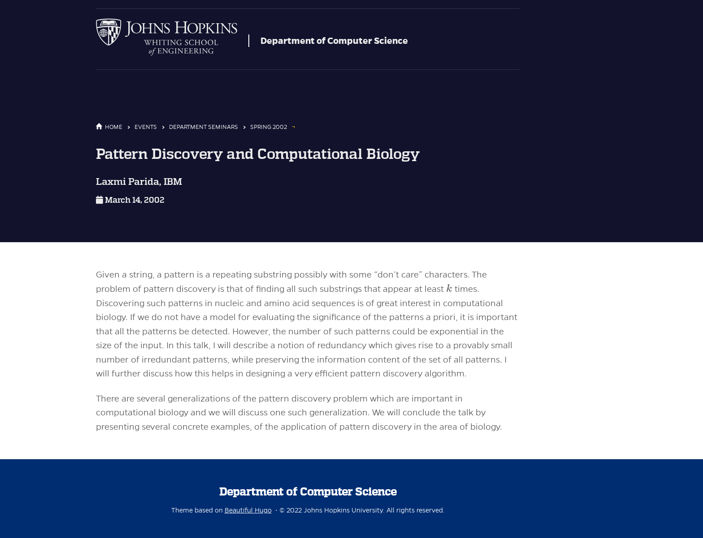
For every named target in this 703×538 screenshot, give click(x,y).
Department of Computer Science (334, 41)
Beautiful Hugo (248, 510)
